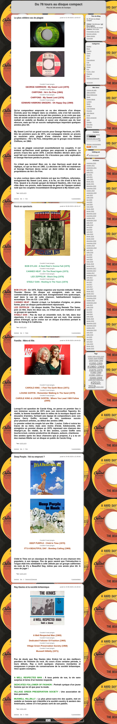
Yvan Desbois (91, 108)
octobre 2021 (91, 165)
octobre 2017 (91, 273)
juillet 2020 (90, 197)
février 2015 (90, 346)
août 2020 (90, 195)
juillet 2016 (90, 307)
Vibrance (89, 127)
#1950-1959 (95, 363)
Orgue (88, 67)
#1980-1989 (95, 373)
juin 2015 (89, 337)
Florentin (89, 111)
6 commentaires (76, 579)
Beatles (89, 46)
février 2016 (90, 319)
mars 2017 (90, 289)
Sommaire (90, 38)
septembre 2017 (92, 275)
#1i (102, 375)
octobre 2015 (91, 328)
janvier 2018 (90, 266)
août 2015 (90, 332)
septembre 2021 (92, 168)
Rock (88, 76)
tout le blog (90, 82)
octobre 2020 (91, 191)
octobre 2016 (91, 300)
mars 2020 (90, 207)
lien (21, 198)
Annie (88, 115)
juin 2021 (89, 175)
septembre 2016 (92, 303)
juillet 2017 (90, 280)
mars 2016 (90, 316)
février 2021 (90, 181)
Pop (88, 69)
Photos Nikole (91, 99)
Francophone (91, 60)
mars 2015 (90, 344)
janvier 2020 (90, 211)
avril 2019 (90, 232)
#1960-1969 (96, 366)
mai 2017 (89, 284)
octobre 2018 (91, 245)
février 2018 (90, 264)
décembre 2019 (91, 213)
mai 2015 (89, 339)
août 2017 (90, 277)
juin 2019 (89, 227)
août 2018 (90, 250)
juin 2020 (89, 200)
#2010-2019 (94, 384)
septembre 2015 (92, 330)
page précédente (38, 720)
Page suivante (56, 720)
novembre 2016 (91, 298)
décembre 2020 (91, 186)
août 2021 (90, 170)
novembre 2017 (91, 271)
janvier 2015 (90, 348)
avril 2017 (90, 287)
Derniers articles (92, 34)
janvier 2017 (90, 293)
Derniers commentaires (94, 144)
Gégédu (89, 122)
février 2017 (90, 291)
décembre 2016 (91, 296)
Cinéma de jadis (91, 90)
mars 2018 (90, 261)
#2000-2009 (96, 377)
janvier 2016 (90, 321)
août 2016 (90, 305)
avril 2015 (90, 342)
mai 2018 (89, 257)
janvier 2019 (90, 239)
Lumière (89, 102)
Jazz (88, 58)
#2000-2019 (99, 380)
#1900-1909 (92, 356)
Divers (88, 53)
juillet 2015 (90, 335)
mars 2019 (90, 234)
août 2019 (90, 223)
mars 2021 (90, 179)
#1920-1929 (92, 358)
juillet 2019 (90, 225)
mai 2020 (89, 202)
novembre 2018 (91, 243)
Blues (88, 49)
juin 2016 (89, 309)
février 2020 (90, 209)
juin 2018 (89, 255)
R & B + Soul (90, 72)
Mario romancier (92, 118)
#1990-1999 (95, 375)
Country (89, 51)
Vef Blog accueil (93, 155)
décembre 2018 (91, 241)
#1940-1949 (98, 361)
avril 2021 (90, 177)
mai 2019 (89, 229)
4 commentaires (76, 198)
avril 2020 (90, 204)
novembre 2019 (91, 216)
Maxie (88, 97)
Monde (89, 65)
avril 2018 (90, 259)
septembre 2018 (92, 248)
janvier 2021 (90, 184)
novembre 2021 (91, 163)
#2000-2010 (92, 380)
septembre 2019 (92, 220)
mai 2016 (89, 312)
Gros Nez (89, 124)
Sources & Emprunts (93, 78)
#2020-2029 (99, 387)
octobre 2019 (91, 218)
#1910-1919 (100, 356)
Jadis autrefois (91, 92)
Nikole (88, 104)
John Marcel (90, 113)
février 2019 (90, 236)
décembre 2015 (91, 323)
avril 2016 (90, 314)
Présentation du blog (93, 31)
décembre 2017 (91, 268)
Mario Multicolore (92, 95)
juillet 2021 (90, 172)
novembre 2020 (91, 188)
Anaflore (89, 106)
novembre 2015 (91, 325)
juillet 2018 (90, 252)
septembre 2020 (92, 193)
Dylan (88, 55)
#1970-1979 (95, 370)
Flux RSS (92, 147)
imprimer (16, 198)
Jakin (88, 120)
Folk (88, 62)
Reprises (89, 74)
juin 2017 (89, 282)
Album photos (91, 36)
